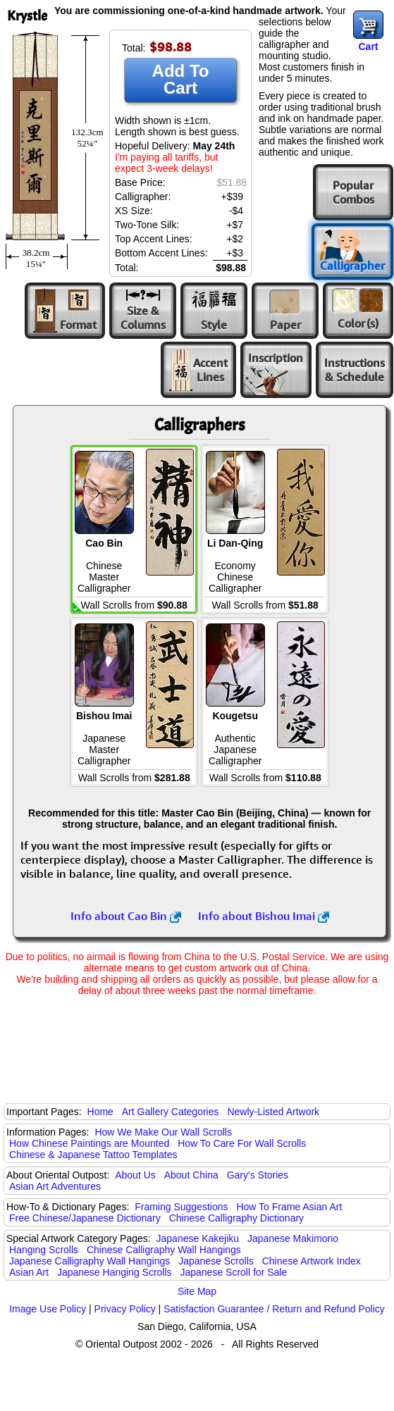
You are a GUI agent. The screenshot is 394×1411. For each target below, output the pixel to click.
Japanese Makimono (292, 1238)
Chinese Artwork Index (311, 1261)
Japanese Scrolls (216, 1261)
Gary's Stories (257, 1175)
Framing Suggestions (181, 1206)
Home (100, 1111)
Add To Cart (180, 79)
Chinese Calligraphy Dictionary (236, 1218)
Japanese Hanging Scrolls (114, 1272)
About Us (135, 1175)
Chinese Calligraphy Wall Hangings (164, 1249)
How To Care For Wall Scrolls (242, 1143)
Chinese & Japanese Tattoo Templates (93, 1154)
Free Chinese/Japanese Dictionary (85, 1218)
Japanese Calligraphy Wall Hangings (89, 1261)
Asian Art (29, 1272)
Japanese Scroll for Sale (233, 1272)
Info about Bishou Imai (263, 916)
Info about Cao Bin (125, 916)
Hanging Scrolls (43, 1249)
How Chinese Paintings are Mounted (89, 1143)
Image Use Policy (47, 1308)
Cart (368, 46)
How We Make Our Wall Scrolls (162, 1132)
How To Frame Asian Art (289, 1206)
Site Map (197, 1291)
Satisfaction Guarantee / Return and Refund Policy (274, 1308)
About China (191, 1175)
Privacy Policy (125, 1308)
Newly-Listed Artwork (273, 1111)
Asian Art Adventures (55, 1186)
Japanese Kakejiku (198, 1238)
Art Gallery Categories (170, 1111)
